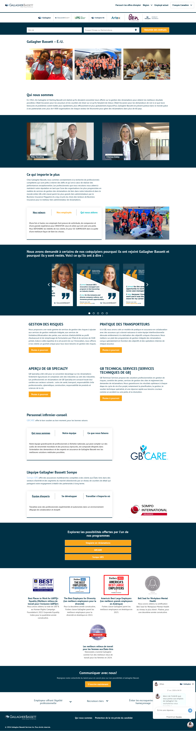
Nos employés (64, 212)
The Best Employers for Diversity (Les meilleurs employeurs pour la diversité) (79, 601)
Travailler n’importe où (98, 496)
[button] (70, 702)
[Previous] (49, 284)
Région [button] (147, 5)
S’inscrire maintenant (98, 684)
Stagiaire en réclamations (98, 542)
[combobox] (54, 30)
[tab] (50, 702)
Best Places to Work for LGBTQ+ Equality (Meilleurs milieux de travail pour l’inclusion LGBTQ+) (43, 601)
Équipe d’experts (41, 496)
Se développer (69, 496)
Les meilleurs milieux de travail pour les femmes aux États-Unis (98, 648)
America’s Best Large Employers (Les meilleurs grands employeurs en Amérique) (116, 601)
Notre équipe (69, 433)
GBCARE (31, 420)
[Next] (147, 284)
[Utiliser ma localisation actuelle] (136, 30)
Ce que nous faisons (98, 433)
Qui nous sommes (41, 433)
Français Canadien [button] (182, 5)
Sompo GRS (32, 477)
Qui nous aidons (89, 212)
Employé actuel (161, 5)
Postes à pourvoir (39, 349)
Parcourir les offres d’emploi (128, 5)
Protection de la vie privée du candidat (113, 718)
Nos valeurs (39, 212)
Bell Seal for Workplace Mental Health (153, 599)
